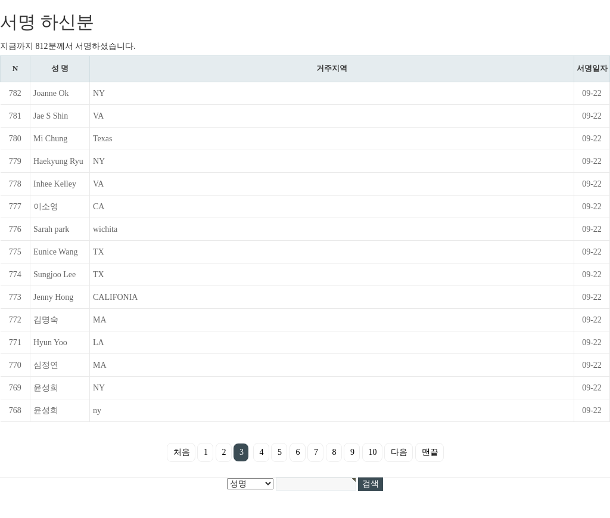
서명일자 (592, 68)
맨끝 (430, 452)
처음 (181, 452)
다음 (399, 452)
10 (373, 452)
